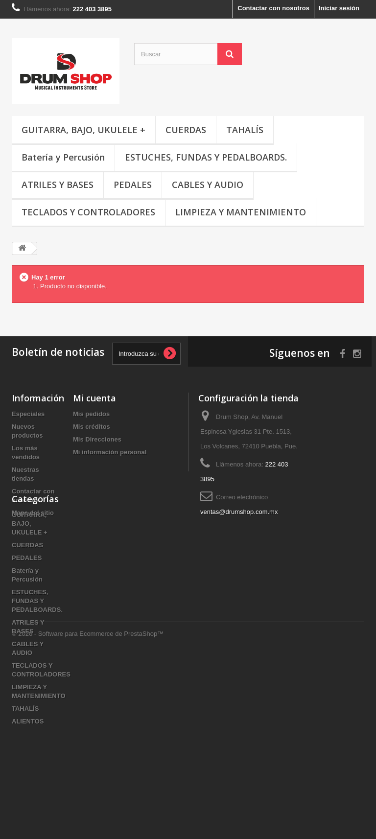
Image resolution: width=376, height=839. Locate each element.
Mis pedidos (91, 414)
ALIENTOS (28, 777)
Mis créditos (91, 426)
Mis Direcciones (97, 439)
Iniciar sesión (339, 8)
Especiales (28, 414)
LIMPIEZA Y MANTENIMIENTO (240, 212)
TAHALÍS (244, 130)
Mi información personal (109, 452)
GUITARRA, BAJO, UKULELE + (83, 130)
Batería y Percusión (63, 157)
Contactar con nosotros (273, 8)
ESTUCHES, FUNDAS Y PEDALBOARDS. (206, 157)
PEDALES (133, 184)
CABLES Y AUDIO (207, 184)
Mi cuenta (94, 398)
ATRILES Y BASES (58, 184)
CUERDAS (185, 130)
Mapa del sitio (33, 512)
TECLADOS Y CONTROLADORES (88, 212)
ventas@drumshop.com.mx (239, 511)
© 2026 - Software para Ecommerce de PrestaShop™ (88, 812)
